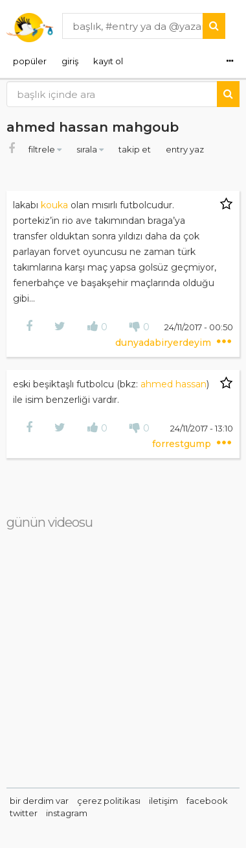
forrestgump (183, 444)
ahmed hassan (173, 384)
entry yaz (185, 149)
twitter (24, 813)
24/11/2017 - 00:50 (198, 327)
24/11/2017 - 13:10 (201, 428)
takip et (135, 149)
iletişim (163, 800)
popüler (30, 61)
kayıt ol (108, 61)
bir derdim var (39, 800)
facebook (207, 800)
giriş (70, 61)
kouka (54, 205)
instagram (66, 813)
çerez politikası (108, 800)
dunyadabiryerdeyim (164, 342)
